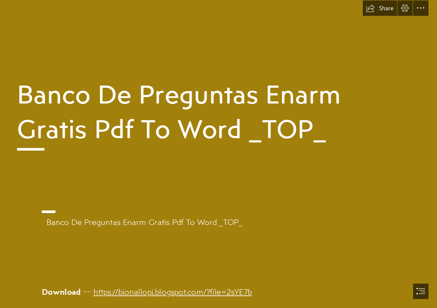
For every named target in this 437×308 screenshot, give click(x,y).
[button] (380, 8)
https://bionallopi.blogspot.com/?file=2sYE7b (172, 291)
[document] (218, 154)
